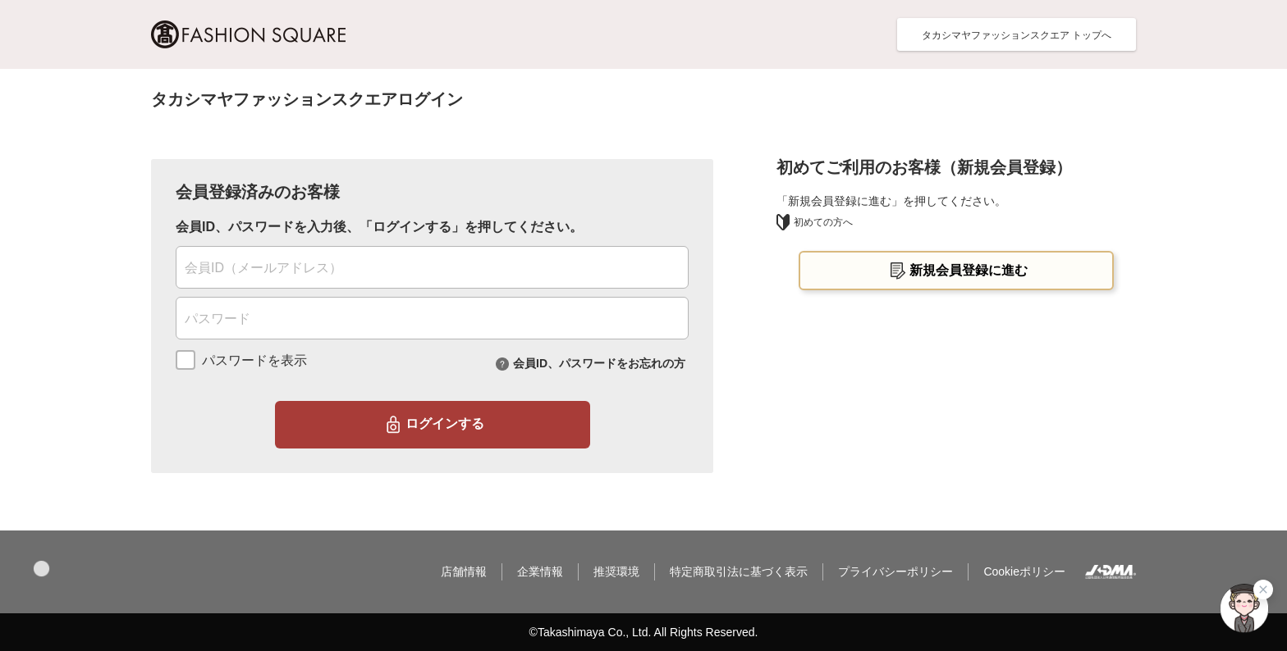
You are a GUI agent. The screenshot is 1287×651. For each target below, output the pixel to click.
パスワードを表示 (254, 360)
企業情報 (540, 571)
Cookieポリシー (1024, 571)
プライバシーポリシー (895, 571)
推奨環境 (616, 571)
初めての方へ (814, 222)
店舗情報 (464, 571)
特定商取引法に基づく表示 (739, 571)
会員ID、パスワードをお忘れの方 (599, 362)
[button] (41, 568)
